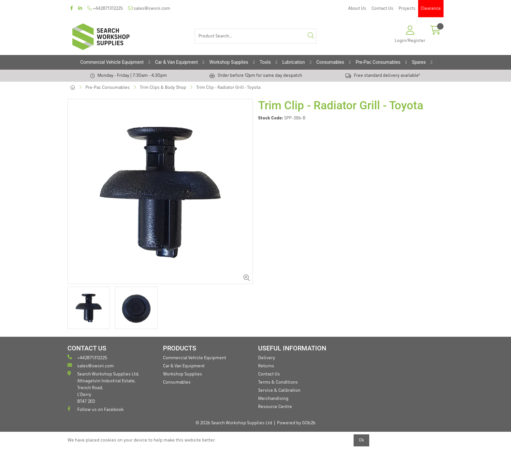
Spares (419, 62)
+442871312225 (105, 8)
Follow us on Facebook (95, 409)
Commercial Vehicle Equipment (111, 62)
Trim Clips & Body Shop (163, 87)
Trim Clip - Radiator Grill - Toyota (228, 87)
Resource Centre (275, 406)
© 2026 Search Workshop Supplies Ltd (234, 423)
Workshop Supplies (228, 62)
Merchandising (273, 398)
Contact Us (382, 8)
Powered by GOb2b (296, 423)
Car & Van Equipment (176, 62)
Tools (265, 62)
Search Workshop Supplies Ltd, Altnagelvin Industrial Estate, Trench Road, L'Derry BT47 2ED (103, 387)
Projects (407, 8)
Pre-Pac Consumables (378, 62)
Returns (266, 366)
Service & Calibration (279, 390)
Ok (361, 440)
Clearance (431, 8)
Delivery (266, 358)
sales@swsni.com (149, 8)
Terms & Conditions (278, 382)
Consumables (330, 62)
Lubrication (293, 62)
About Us (357, 8)
